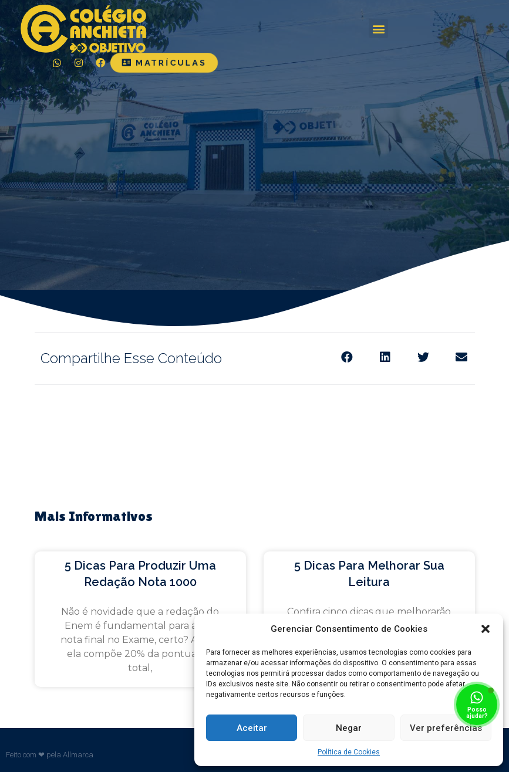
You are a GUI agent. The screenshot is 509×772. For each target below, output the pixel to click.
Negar (349, 728)
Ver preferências (446, 728)
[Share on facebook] (347, 357)
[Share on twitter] (423, 357)
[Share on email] (462, 357)
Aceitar (252, 728)
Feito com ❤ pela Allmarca (49, 754)
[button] (485, 629)
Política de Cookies (349, 752)
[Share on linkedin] (385, 357)
